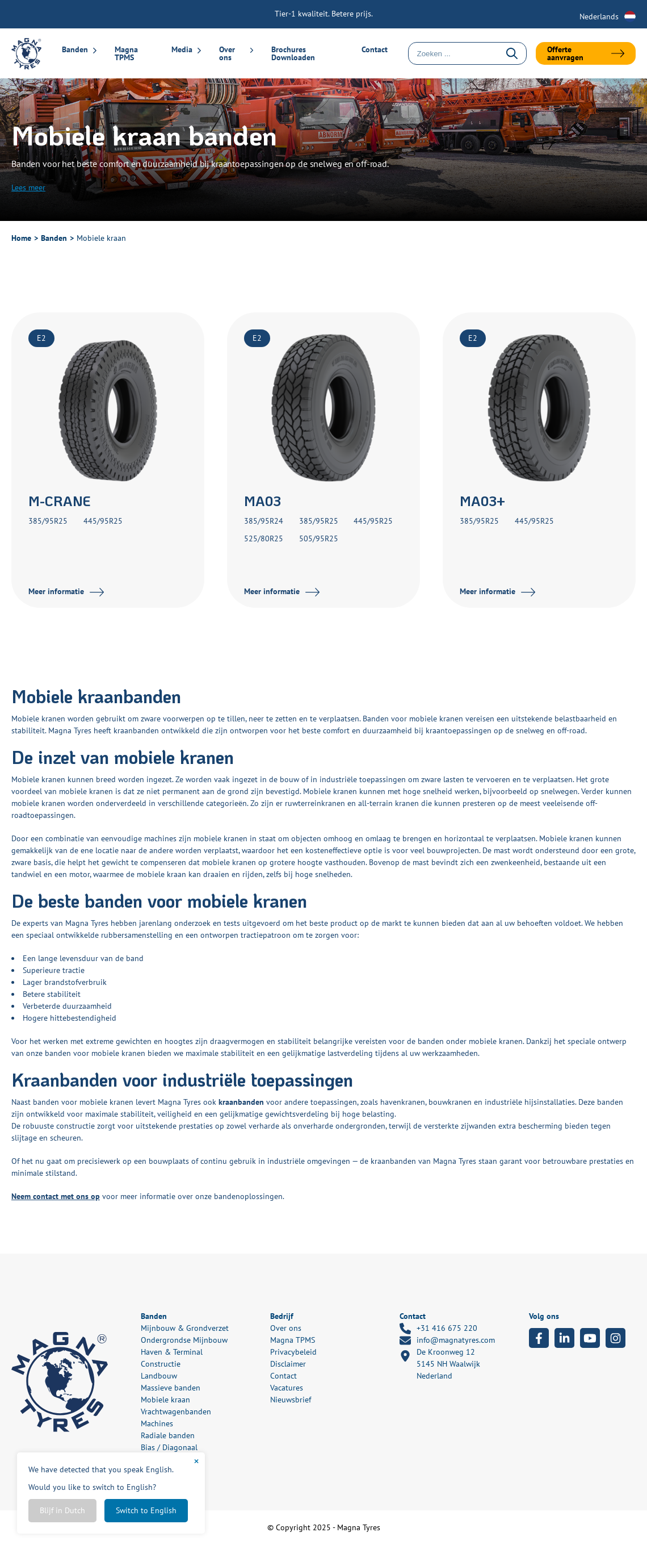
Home (21, 238)
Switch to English (146, 1510)
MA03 (262, 501)
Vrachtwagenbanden (176, 1411)
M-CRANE (59, 501)
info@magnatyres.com (447, 1340)
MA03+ (482, 501)
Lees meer (28, 187)
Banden (75, 49)
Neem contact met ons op (55, 1196)
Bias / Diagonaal (169, 1447)
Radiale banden (168, 1435)
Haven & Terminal (172, 1352)
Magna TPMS (126, 53)
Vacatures (286, 1388)
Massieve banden (170, 1388)
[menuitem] (607, 16)
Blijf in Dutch (62, 1510)
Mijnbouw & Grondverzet (185, 1328)
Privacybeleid (293, 1352)
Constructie (160, 1364)
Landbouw (159, 1376)
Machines (157, 1423)
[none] (607, 16)
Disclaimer (288, 1364)
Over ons (227, 53)
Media (181, 49)
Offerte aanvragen (565, 53)
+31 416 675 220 (438, 1328)
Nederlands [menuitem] (599, 16)
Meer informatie (56, 591)
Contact (375, 49)
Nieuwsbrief (290, 1399)
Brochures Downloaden (293, 53)
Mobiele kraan (165, 1399)
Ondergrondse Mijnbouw (184, 1340)
